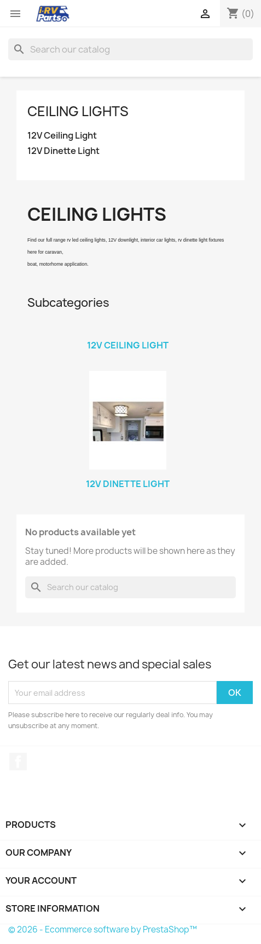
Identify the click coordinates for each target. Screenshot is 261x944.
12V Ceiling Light (62, 135)
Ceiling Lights (78, 111)
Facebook (18, 761)
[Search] (130, 49)
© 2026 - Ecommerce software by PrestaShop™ (102, 929)
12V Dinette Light (63, 151)
